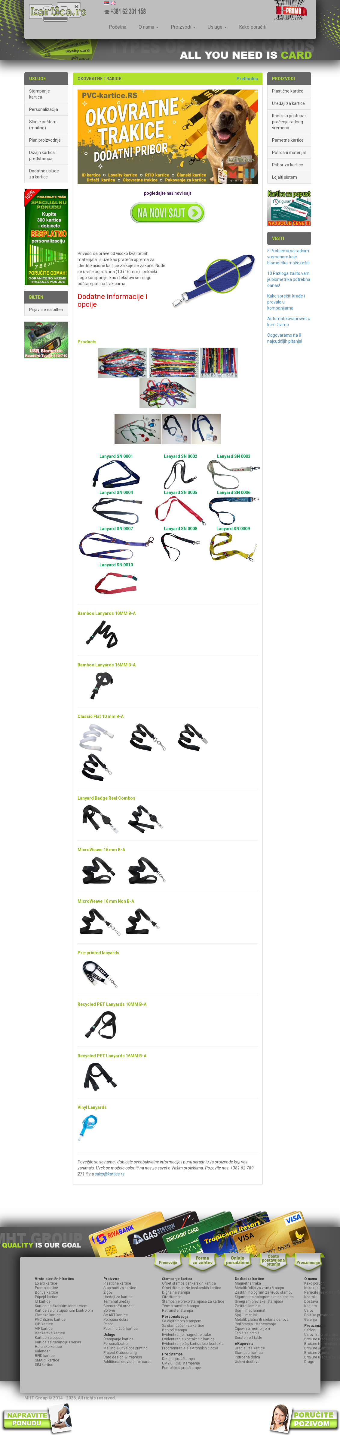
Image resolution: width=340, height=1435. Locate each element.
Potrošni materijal (289, 152)
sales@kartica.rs (109, 1174)
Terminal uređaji (116, 1301)
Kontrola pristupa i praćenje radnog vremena (289, 121)
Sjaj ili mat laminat (250, 1310)
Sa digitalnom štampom (181, 1321)
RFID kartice (45, 1356)
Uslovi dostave (247, 1362)
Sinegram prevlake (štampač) (259, 1301)
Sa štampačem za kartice (183, 1325)
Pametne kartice (288, 140)
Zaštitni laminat (248, 1306)
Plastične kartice (287, 91)
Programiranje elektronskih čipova (190, 1348)
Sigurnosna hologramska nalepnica (264, 1297)
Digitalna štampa (176, 1292)
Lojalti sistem (284, 177)
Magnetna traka (248, 1283)
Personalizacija (43, 109)
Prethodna (247, 78)
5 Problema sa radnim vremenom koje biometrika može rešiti (288, 256)
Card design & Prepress (122, 1357)
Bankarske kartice (50, 1333)
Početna (117, 27)
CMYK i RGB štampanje (181, 1363)
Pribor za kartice (287, 164)
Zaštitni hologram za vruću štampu (264, 1292)
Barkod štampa (174, 1330)
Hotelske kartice (48, 1347)
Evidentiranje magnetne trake (186, 1335)
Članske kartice (48, 1315)
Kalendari (43, 1351)
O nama (148, 27)
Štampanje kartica (39, 94)
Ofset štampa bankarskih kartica (189, 1283)
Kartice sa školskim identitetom (61, 1306)
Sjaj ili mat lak (246, 1315)
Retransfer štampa (177, 1310)
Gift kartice (44, 1324)
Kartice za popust (49, 1338)
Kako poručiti (252, 27)
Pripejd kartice (46, 1297)
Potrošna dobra (115, 1319)
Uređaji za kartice (288, 103)
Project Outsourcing (120, 1353)
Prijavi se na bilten (46, 309)
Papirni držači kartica (120, 1328)
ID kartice (43, 1301)
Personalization (116, 1344)
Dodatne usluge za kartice (44, 173)
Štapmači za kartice (119, 1288)
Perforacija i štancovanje (255, 1324)
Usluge (217, 27)
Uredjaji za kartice (250, 1348)
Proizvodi (183, 27)
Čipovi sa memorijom (252, 1328)
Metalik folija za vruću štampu (259, 1288)
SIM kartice (44, 1365)
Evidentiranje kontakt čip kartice (188, 1339)
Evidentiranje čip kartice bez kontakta (193, 1344)
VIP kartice (44, 1328)
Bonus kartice (46, 1292)
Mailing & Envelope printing (125, 1348)
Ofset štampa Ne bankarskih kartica (191, 1288)
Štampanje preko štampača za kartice (193, 1301)
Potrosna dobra (247, 1357)
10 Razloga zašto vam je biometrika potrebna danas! (288, 279)
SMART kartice (47, 1360)
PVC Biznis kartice (50, 1319)
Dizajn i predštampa (178, 1359)
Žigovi (108, 1292)
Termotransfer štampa (180, 1306)
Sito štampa (172, 1297)
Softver (109, 1310)
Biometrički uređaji (118, 1306)
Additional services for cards (127, 1362)
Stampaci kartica (249, 1353)
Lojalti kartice (46, 1283)
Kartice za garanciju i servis (58, 1342)
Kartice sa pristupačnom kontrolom (64, 1310)
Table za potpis (247, 1333)
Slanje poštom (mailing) (43, 124)
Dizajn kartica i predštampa (43, 155)
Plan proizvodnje (45, 140)
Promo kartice (46, 1288)
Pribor (108, 1324)
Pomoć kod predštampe (181, 1368)
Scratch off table (248, 1338)
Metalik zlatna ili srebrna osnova (262, 1319)
